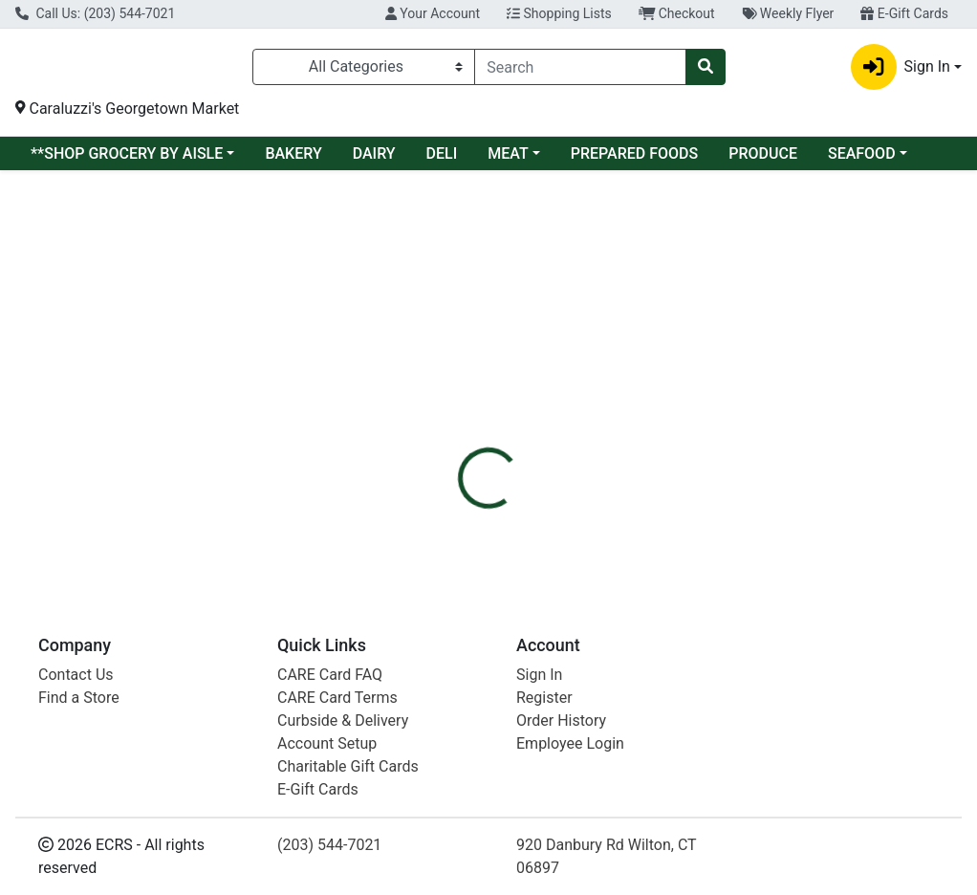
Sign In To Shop (826, 264)
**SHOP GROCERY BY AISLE (127, 159)
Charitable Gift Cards (348, 766)
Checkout (677, 13)
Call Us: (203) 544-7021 (95, 13)
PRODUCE (762, 159)
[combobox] (579, 70)
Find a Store (78, 697)
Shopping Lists (559, 13)
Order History (561, 720)
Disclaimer (543, 331)
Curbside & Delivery (342, 720)
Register (544, 697)
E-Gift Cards (904, 13)
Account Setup (327, 743)
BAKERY (293, 159)
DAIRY (374, 159)
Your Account (432, 13)
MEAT (508, 159)
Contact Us (76, 675)
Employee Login (570, 743)
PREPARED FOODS (634, 159)
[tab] (459, 332)
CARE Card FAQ (329, 675)
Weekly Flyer (788, 13)
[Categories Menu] (364, 70)
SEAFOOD (862, 159)
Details (459, 331)
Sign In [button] (900, 70)
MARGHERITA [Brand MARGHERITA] (642, 423)
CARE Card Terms (337, 697)
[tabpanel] (692, 432)
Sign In (539, 675)
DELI (442, 159)
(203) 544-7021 (329, 845)
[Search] (579, 70)
